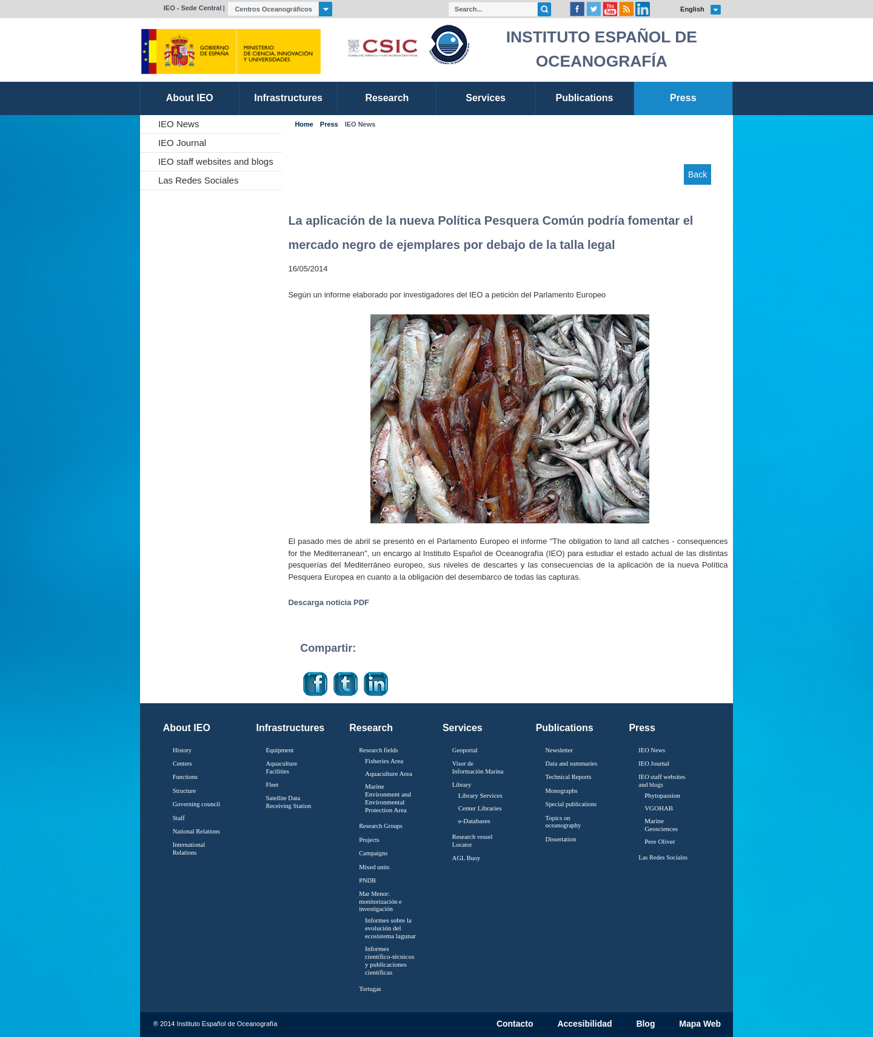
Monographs (562, 790)
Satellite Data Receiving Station (288, 802)
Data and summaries (571, 763)
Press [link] (683, 98)
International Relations (189, 848)
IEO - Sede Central (193, 8)
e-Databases (474, 820)
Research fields (378, 750)
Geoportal (465, 750)
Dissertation (561, 839)
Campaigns (373, 853)
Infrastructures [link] (288, 98)
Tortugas (370, 989)
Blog (645, 1024)
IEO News (178, 124)
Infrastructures (290, 728)
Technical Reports (569, 777)
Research (371, 728)
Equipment (279, 750)
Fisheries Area (384, 760)
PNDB (367, 880)
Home (304, 124)
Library (461, 784)
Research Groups (381, 826)
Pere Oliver (659, 841)
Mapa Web (700, 1024)
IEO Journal (182, 142)
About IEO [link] (189, 98)
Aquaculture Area (388, 773)
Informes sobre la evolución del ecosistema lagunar (390, 927)
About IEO (186, 728)
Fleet (272, 784)
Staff (179, 818)
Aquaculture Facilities (281, 767)
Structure (184, 790)
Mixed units (374, 867)
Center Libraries (480, 808)
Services (463, 728)
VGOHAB (658, 808)
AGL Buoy (466, 858)
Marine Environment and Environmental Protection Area (388, 798)
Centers (182, 763)
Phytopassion (662, 795)
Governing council (196, 804)
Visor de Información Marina (478, 767)
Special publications (571, 804)
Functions (185, 777)
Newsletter (559, 750)
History (182, 750)
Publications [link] (584, 98)
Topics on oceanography (563, 822)
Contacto (515, 1024)
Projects (369, 840)
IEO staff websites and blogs (215, 161)
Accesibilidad (584, 1024)
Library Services (480, 795)
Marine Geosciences (661, 824)
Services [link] (486, 98)
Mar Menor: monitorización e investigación (380, 901)
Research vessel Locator (472, 840)
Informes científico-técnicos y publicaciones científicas (389, 960)
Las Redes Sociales (198, 180)
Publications (565, 728)
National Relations (196, 831)
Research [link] (387, 98)
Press (329, 124)
